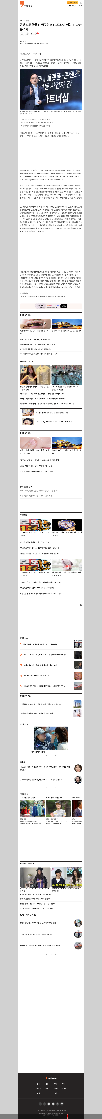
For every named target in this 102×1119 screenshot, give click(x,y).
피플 (38, 1093)
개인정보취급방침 (50, 1110)
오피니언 (23, 762)
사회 (46, 1084)
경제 (21, 21)
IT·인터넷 (26, 21)
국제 (63, 1084)
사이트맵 (59, 1110)
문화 (46, 1089)
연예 (55, 1093)
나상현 (22, 41)
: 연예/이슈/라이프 (29, 915)
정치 (38, 1084)
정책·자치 (38, 1089)
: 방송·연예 (27, 864)
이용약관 (43, 1110)
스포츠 (47, 1093)
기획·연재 (23, 794)
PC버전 (64, 1110)
